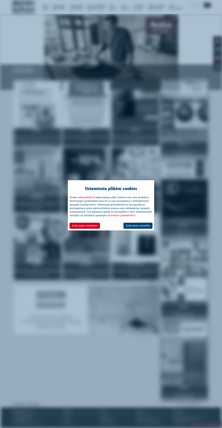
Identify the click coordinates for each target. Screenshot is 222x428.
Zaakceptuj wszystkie (138, 225)
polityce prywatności (122, 215)
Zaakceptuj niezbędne (85, 225)
